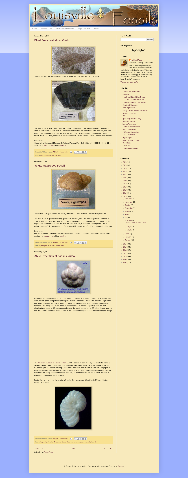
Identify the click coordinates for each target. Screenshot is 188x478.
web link (63, 146)
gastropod (43, 245)
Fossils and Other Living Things (134, 97)
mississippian (89, 442)
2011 (125, 253)
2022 (125, 174)
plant (59, 155)
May (126, 218)
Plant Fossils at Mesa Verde (51, 40)
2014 (125, 244)
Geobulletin (127, 143)
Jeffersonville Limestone (65, 29)
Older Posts (108, 448)
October (128, 205)
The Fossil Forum (129, 135)
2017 (125, 190)
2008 (125, 262)
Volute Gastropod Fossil (49, 165)
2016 (125, 193)
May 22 (129, 227)
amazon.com (49, 146)
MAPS (125, 116)
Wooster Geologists (129, 113)
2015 (125, 196)
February (128, 237)
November (129, 202)
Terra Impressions (129, 108)
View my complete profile (129, 82)
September (129, 208)
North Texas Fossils (129, 129)
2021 (125, 178)
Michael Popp (137, 60)
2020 (125, 181)
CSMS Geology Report (131, 140)
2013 (125, 247)
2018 (125, 187)
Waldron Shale (46, 29)
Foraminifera (127, 94)
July (126, 214)
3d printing (43, 442)
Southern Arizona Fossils (131, 127)
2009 (125, 259)
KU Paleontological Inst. (131, 132)
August (127, 211)
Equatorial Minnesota (130, 105)
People (96, 29)
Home (34, 29)
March (127, 234)
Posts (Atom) (48, 452)
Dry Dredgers (127, 138)
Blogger (120, 466)
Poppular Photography (130, 148)
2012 (125, 250)
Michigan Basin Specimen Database (135, 111)
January (128, 240)
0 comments (63, 152)
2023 (125, 171)
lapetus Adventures (129, 124)
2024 (125, 168)
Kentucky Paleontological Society (134, 102)
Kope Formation (84, 29)
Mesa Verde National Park (48, 155)
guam (82, 442)
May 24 (129, 220)
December (129, 199)
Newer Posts (39, 448)
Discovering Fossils (129, 121)
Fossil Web (126, 146)
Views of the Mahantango (131, 92)
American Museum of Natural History (52, 363)
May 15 (129, 230)
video (95, 442)
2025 (125, 165)
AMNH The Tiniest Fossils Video (54, 256)
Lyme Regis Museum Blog (132, 119)
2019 (125, 184)
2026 (125, 162)
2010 (125, 256)
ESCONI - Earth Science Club (133, 100)
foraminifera (75, 442)
